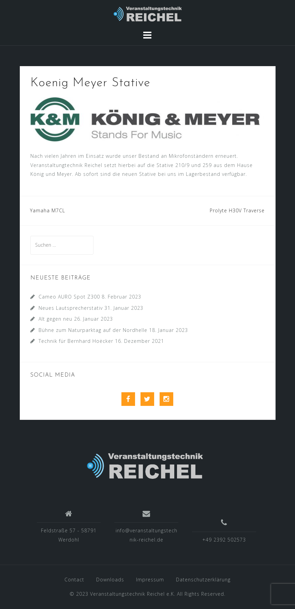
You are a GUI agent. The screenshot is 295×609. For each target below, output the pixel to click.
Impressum (150, 579)
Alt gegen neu (55, 319)
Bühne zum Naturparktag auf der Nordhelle (93, 330)
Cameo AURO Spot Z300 (69, 296)
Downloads (110, 579)
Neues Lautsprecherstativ (71, 308)
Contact (74, 579)
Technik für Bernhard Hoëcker (76, 341)
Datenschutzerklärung (203, 579)
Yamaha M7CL (47, 210)
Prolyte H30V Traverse (237, 210)
